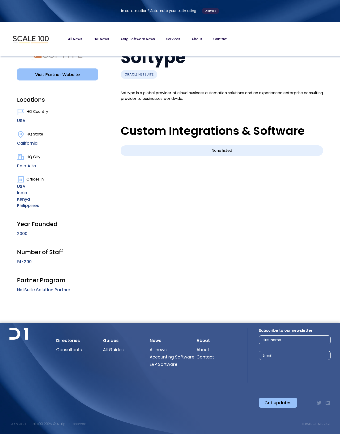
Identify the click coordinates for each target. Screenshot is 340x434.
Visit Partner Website (57, 74)
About (196, 39)
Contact (220, 39)
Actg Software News (137, 39)
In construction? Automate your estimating (158, 10)
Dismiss (210, 11)
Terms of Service (316, 423)
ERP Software (163, 364)
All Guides (113, 350)
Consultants (69, 350)
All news (158, 350)
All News (75, 39)
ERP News (101, 39)
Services (173, 39)
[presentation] (290, 375)
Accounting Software (172, 357)
